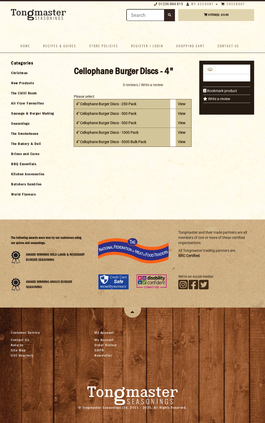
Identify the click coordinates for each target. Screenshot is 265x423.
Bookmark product (221, 91)
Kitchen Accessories (28, 174)
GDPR (99, 350)
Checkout (233, 4)
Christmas (19, 73)
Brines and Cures (25, 153)
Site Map (18, 350)
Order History (105, 345)
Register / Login (147, 46)
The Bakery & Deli (26, 143)
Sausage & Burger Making (32, 113)
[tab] (37, 73)
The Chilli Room (24, 93)
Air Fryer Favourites (27, 103)
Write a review (218, 99)
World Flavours (23, 194)
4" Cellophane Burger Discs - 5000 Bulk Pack (111, 142)
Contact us (228, 46)
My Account (202, 4)
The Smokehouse (24, 133)
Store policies (103, 46)
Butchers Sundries (26, 184)
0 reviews (130, 84)
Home (25, 46)
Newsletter (103, 355)
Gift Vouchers (22, 355)
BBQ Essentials (23, 164)
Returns (17, 345)
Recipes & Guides (59, 46)
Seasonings (20, 123)
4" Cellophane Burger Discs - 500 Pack (106, 114)
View (182, 104)
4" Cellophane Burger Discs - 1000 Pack (107, 132)
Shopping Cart (190, 46)
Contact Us (20, 339)
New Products (22, 83)
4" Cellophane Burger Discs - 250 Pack (106, 104)
